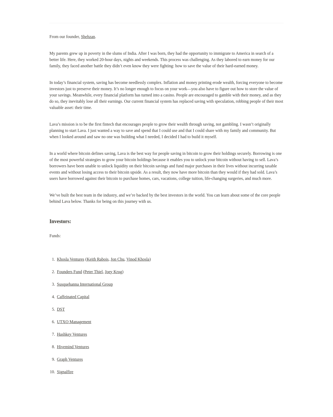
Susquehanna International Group (85, 284)
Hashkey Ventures (72, 334)
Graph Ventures (70, 359)
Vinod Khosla (137, 259)
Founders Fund (69, 271)
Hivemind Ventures (73, 347)
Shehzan (88, 36)
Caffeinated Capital (73, 297)
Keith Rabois (97, 259)
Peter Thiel (94, 271)
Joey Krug (113, 271)
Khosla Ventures (70, 259)
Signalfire (65, 372)
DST (61, 309)
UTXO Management (74, 322)
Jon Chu (117, 259)
